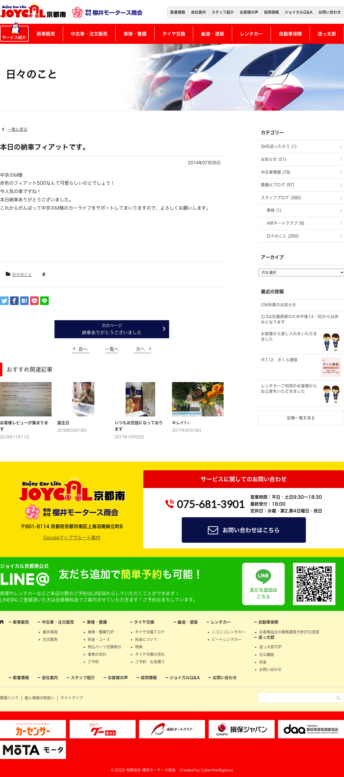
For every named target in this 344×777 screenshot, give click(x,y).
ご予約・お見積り (150, 662)
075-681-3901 (211, 504)
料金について (146, 639)
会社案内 (198, 12)
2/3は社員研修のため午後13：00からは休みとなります (300, 319)
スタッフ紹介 (223, 12)
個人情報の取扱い (39, 698)
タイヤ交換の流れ (150, 654)
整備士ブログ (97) (277, 185)
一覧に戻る (17, 129)
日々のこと (22, 275)
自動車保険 (290, 34)
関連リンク (9, 698)
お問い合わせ (329, 12)
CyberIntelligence (217, 770)
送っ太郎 (327, 34)
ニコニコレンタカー (228, 632)
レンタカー (251, 34)
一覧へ (112, 349)
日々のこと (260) (283, 236)
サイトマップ (71, 698)
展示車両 (50, 632)
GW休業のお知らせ (278, 305)
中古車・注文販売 (89, 34)
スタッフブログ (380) (281, 198)
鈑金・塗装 (212, 34)
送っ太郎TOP (270, 647)
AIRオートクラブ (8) (285, 223)
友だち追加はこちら (263, 593)
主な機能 (266, 654)
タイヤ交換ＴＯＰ (150, 632)
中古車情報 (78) (275, 172)
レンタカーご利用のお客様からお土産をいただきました (289, 389)
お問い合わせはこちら (251, 530)
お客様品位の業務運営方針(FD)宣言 (289, 632)
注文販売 (50, 639)
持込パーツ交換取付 (104, 647)
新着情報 (177, 12)
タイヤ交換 (173, 34)
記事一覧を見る (301, 418)
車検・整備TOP (101, 632)
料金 (263, 662)
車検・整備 (135, 34)
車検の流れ (97, 654)
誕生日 (63, 423)
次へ (140, 349)
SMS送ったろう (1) (279, 146)
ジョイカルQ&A (299, 12)
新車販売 (46, 34)
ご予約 (93, 662)
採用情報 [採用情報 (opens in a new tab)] (271, 12)
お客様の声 (249, 12)
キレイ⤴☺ (181, 423)
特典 (138, 647)
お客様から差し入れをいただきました (289, 336)
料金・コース (99, 639)
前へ (83, 349)
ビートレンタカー (227, 639)
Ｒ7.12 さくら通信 (279, 360)
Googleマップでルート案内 (71, 537)
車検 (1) (274, 210)
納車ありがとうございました (112, 332)
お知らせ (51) (273, 159)
